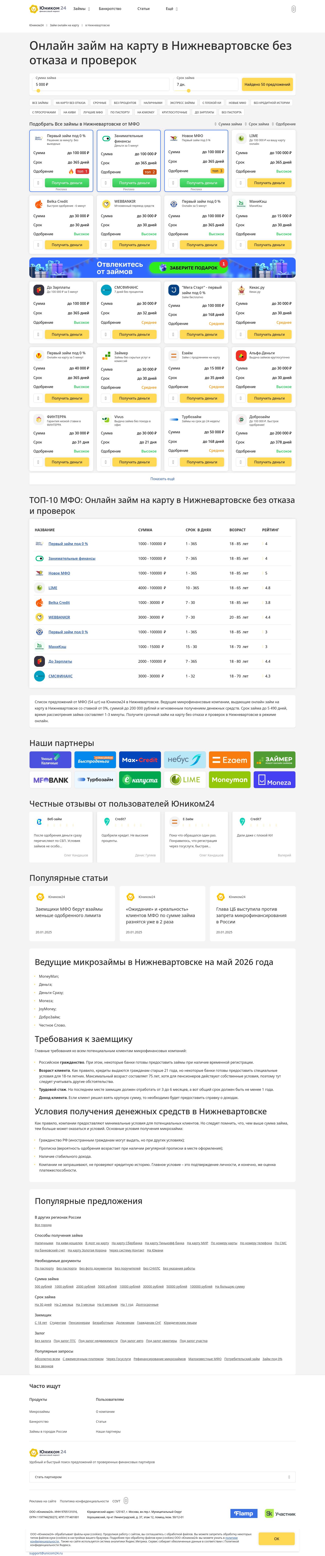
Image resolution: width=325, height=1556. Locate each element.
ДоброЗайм (49, 1017)
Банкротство (110, 8)
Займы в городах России (48, 1431)
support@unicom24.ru (46, 1553)
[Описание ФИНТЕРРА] (38, 462)
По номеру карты (224, 1243)
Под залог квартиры (161, 1341)
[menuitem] (81, 9)
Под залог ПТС (65, 1341)
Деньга (45, 984)
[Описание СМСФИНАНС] (106, 334)
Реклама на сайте (42, 1501)
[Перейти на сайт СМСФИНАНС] (134, 334)
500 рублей (43, 1286)
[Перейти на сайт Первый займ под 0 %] (67, 182)
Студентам (58, 1322)
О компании (105, 1411)
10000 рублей (130, 1286)
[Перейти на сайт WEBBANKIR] (134, 244)
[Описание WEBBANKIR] (106, 244)
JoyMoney (47, 1008)
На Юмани (155, 1250)
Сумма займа (228, 124)
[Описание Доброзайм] (241, 462)
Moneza (45, 1000)
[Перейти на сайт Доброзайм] (269, 462)
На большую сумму (230, 1286)
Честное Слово (52, 1025)
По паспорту (44, 1268)
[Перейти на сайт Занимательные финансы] (134, 182)
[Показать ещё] (267, 84)
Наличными (44, 1243)
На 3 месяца (85, 1304)
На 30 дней (43, 1304)
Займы (79, 8)
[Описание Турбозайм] (173, 462)
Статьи (143, 8)
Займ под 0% (272, 1359)
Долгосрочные (147, 1304)
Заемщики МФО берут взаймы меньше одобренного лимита (69, 912)
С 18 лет (41, 1322)
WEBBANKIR (59, 617)
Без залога (43, 1341)
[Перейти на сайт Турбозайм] (202, 462)
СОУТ (116, 1501)
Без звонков (44, 1366)
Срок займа (257, 124)
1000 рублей (64, 1286)
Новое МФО (59, 573)
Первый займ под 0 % (68, 543)
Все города (43, 1225)
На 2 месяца (63, 1304)
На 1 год (127, 1304)
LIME (53, 587)
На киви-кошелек (69, 1243)
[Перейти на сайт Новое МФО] (202, 182)
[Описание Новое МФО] (173, 182)
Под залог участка (193, 1341)
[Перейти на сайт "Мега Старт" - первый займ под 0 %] (202, 334)
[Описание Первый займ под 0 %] (38, 182)
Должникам (125, 1322)
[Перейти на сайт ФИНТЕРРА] (67, 462)
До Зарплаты (60, 661)
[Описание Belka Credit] (38, 244)
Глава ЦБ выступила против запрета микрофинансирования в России (251, 915)
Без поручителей (127, 1268)
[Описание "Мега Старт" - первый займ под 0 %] (173, 334)
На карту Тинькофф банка (164, 1243)
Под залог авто (131, 1341)
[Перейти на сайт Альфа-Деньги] (269, 398)
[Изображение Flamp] (244, 1514)
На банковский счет (50, 1250)
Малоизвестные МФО (205, 1359)
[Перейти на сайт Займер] (134, 398)
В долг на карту (97, 1243)
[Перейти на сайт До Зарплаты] (67, 334)
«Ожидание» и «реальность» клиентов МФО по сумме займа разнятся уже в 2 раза (160, 915)
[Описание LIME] (241, 182)
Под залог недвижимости (98, 1341)
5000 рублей (107, 1286)
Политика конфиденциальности (84, 1501)
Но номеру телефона (256, 1243)
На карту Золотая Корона (87, 1250)
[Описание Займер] (106, 398)
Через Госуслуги (118, 1359)
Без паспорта (66, 1268)
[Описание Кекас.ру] (241, 334)
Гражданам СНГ (149, 1322)
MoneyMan (48, 976)
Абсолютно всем (47, 1359)
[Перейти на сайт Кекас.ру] (269, 334)
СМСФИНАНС (61, 676)
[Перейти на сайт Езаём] (202, 398)
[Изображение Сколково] (280, 1514)
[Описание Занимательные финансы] (106, 182)
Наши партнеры (108, 1431)
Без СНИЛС (151, 1268)
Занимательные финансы (72, 558)
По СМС (281, 1243)
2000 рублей (85, 1286)
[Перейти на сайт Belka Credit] (67, 244)
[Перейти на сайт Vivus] (134, 462)
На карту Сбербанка (127, 1243)
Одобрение (284, 124)
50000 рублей (176, 1286)
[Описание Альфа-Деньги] (241, 398)
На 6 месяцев (107, 1304)
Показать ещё (162, 478)
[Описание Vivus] (106, 462)
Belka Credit (59, 602)
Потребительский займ (242, 1359)
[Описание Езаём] (173, 398)
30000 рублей (153, 1286)
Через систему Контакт (126, 1250)
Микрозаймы (39, 1411)
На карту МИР (197, 1243)
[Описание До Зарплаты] (38, 334)
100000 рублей (201, 1286)
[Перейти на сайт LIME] (269, 182)
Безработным (103, 1322)
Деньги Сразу (51, 992)
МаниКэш (57, 646)
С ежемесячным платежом (83, 1359)
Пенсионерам (79, 1322)
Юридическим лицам (180, 1322)
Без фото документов (95, 1268)
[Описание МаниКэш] (241, 244)
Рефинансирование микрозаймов (160, 1359)
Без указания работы (179, 1268)
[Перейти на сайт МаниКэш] (269, 244)
